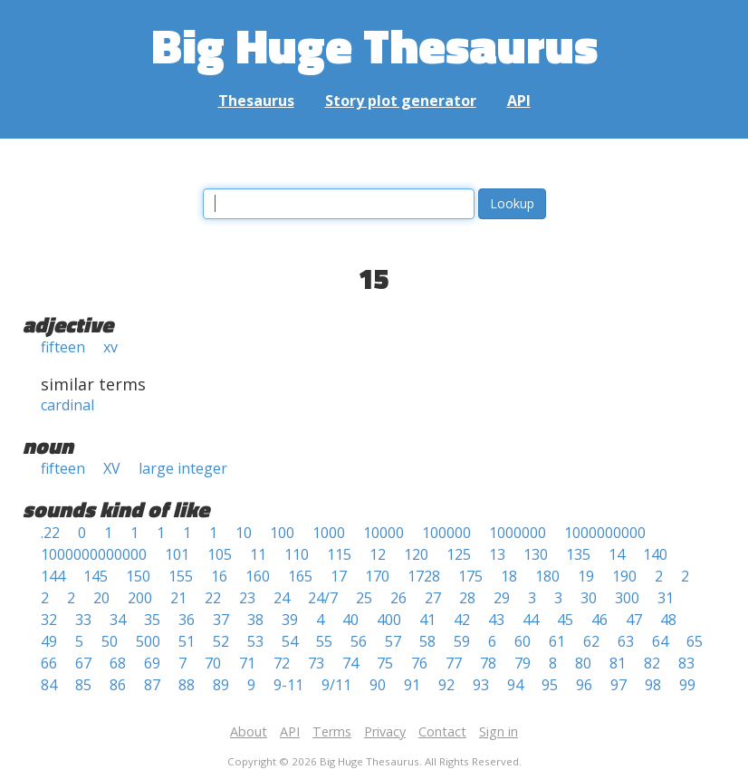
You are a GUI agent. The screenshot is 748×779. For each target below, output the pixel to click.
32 (49, 620)
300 (627, 598)
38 (255, 620)
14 (617, 554)
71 (247, 663)
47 (634, 620)
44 (531, 620)
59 (462, 641)
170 (377, 576)
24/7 (323, 598)
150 (138, 576)
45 (565, 620)
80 (583, 663)
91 (412, 685)
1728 (424, 576)
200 (140, 598)
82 (652, 663)
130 (535, 554)
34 (118, 620)
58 (427, 641)
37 (221, 620)
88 (186, 685)
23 (247, 598)
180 (547, 576)
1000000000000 (94, 554)
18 (509, 576)
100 (282, 533)
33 (83, 620)
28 (467, 598)
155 (180, 576)
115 (339, 554)
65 (694, 641)
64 (660, 641)
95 (550, 685)
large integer (183, 468)
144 (53, 576)
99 (687, 685)
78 (488, 663)
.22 (50, 533)
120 (416, 554)
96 (584, 685)
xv (110, 347)
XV (111, 468)
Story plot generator (400, 101)
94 (515, 685)
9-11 (288, 685)
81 (617, 663)
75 (385, 663)
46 (599, 620)
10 (243, 533)
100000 (446, 533)
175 (470, 576)
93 (481, 685)
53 (255, 641)
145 (95, 576)
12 (377, 554)
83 (686, 663)
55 (324, 641)
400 (389, 620)
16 (219, 576)
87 (152, 685)
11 (258, 554)
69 (152, 663)
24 (281, 598)
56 (358, 641)
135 (578, 554)
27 (433, 598)
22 (213, 598)
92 (446, 685)
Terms (331, 731)
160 (257, 576)
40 (350, 620)
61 (557, 641)
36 (186, 620)
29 (502, 598)
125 (458, 554)
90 (377, 685)
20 (101, 598)
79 (522, 663)
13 (497, 554)
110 (296, 554)
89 (221, 685)
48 (668, 620)
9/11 (336, 685)
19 (586, 576)
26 (398, 598)
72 (281, 663)
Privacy (385, 731)
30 (588, 598)
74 (350, 663)
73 (316, 663)
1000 (328, 533)
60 (522, 641)
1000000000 (605, 533)
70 (213, 663)
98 (653, 685)
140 (655, 554)
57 (393, 641)
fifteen (63, 347)
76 (419, 663)
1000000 (517, 533)
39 (290, 620)
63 (626, 641)
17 (339, 576)
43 (496, 620)
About (248, 731)
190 (624, 576)
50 (109, 641)
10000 (383, 533)
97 (618, 685)
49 (49, 641)
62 (591, 641)
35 (152, 620)
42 (462, 620)
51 (186, 641)
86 (118, 685)
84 (49, 685)
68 (118, 663)
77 (454, 663)
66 (49, 663)
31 (665, 598)
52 (221, 641)
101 (177, 554)
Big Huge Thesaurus (374, 44)
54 (290, 641)
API (519, 101)
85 (83, 685)
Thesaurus (256, 101)
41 (427, 620)
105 (219, 554)
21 (178, 598)
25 (364, 598)
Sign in (498, 731)
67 (83, 663)
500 (148, 641)
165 (300, 576)
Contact (442, 731)
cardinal (67, 405)
